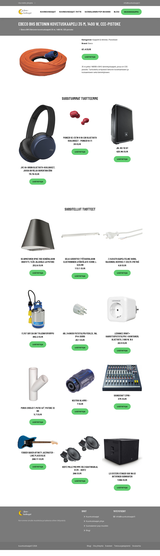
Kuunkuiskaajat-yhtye (70, 12)
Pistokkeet (113, 39)
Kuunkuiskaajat (48, 12)
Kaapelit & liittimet (100, 39)
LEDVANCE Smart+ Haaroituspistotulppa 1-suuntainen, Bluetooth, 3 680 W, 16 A (122, 336)
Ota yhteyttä (98, 546)
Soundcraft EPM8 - (122, 395)
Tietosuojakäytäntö (122, 546)
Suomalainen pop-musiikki (98, 12)
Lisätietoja (90, 57)
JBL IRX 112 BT (122, 148)
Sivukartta (136, 546)
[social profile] (35, 3)
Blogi (116, 12)
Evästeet (108, 546)
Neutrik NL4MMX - (80, 400)
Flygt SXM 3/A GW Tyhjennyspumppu (38, 333)
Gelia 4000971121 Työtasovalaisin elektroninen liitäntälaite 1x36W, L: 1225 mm (80, 261)
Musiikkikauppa (131, 12)
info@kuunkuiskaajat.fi (132, 3)
